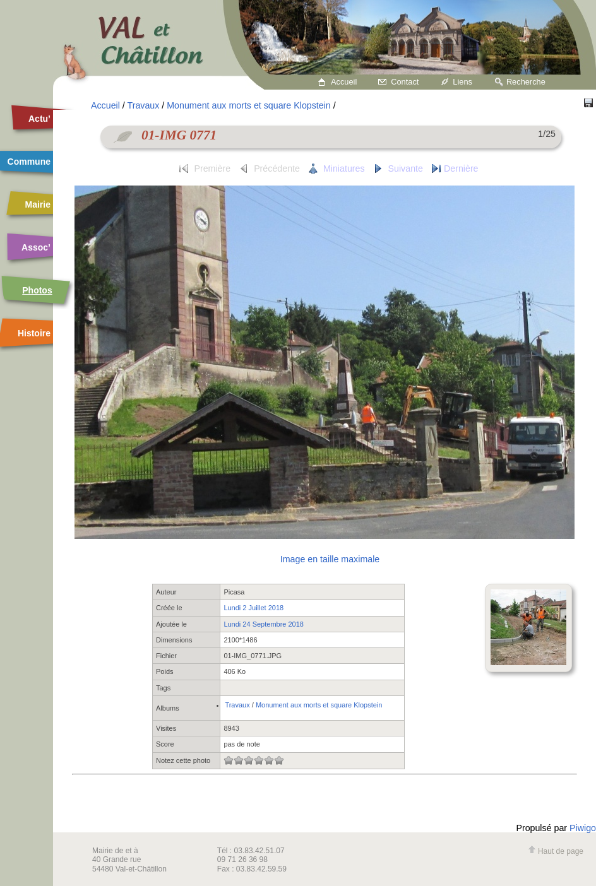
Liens (462, 81)
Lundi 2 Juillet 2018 (253, 607)
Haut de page (555, 851)
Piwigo (582, 828)
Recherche (525, 81)
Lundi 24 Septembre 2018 (264, 624)
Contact (405, 81)
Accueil (344, 81)
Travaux (144, 105)
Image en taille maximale (329, 559)
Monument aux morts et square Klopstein (249, 105)
